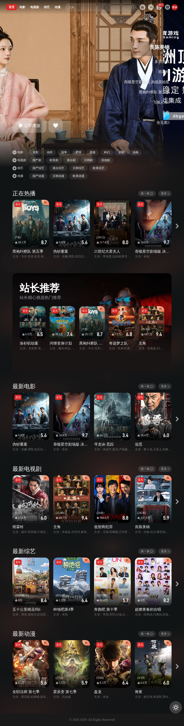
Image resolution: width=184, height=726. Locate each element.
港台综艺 (58, 168)
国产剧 (37, 160)
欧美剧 (54, 160)
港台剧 (71, 160)
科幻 (107, 152)
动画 (135, 152)
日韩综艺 (78, 168)
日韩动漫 (58, 176)
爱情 (78, 152)
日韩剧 (88, 160)
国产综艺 (38, 168)
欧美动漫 (78, 176)
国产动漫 (38, 176)
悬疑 (93, 152)
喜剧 (35, 152)
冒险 (121, 152)
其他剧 (105, 160)
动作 (50, 152)
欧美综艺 (98, 168)
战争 (64, 152)
